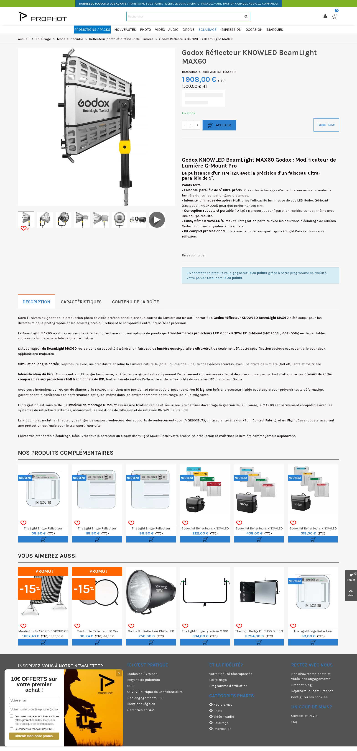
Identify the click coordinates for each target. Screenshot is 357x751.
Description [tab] (36, 302)
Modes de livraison (142, 674)
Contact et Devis (304, 716)
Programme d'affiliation (228, 686)
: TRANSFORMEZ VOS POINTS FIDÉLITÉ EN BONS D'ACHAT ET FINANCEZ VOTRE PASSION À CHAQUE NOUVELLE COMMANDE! (178, 3)
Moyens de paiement (143, 680)
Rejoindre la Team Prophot (312, 691)
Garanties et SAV (140, 710)
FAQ (294, 722)
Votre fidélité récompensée (230, 674)
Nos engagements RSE (145, 698)
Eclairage (219, 722)
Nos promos (220, 704)
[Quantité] (191, 125)
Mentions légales (141, 704)
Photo (215, 710)
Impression (220, 728)
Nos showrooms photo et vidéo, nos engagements (311, 676)
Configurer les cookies (309, 697)
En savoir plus (193, 255)
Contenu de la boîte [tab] (135, 302)
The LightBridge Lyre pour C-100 (205, 631)
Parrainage (218, 680)
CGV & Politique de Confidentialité (155, 692)
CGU (130, 686)
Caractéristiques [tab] (81, 302)
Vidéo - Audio (221, 716)
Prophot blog (301, 685)
